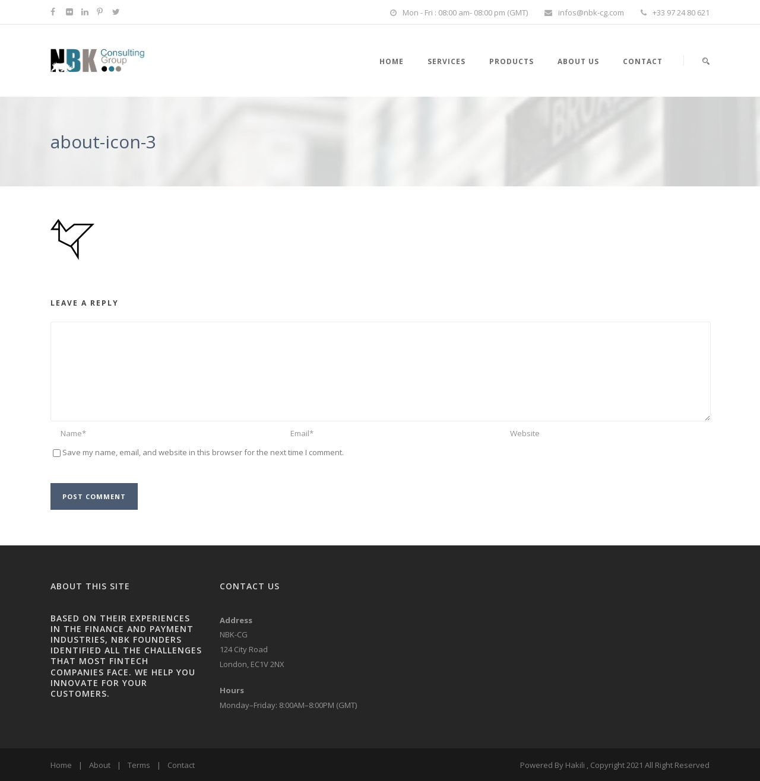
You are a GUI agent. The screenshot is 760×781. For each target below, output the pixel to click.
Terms (139, 765)
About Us (578, 61)
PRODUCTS (511, 61)
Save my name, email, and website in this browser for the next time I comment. (203, 452)
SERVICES (447, 61)
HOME (391, 61)
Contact (643, 61)
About (99, 765)
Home (61, 765)
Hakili (575, 765)
